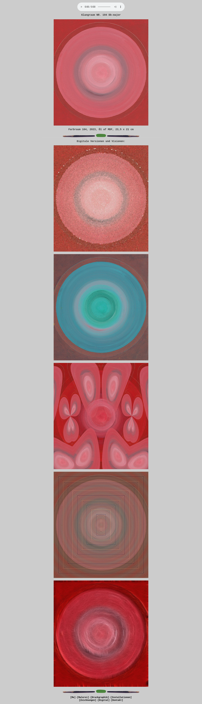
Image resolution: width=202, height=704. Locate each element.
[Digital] (104, 700)
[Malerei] (83, 697)
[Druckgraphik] (99, 697)
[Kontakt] (117, 700)
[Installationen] (121, 697)
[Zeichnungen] (87, 700)
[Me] (73, 697)
